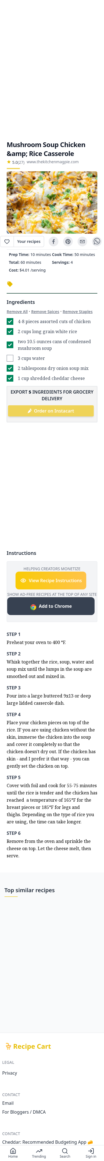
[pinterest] (68, 241)
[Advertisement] (52, 70)
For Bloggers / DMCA (24, 1112)
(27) (21, 162)
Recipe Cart (32, 1046)
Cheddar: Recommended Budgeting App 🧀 (47, 1142)
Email (8, 1103)
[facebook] (54, 241)
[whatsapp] (97, 241)
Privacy (9, 1073)
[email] (82, 241)
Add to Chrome (51, 607)
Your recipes (28, 241)
